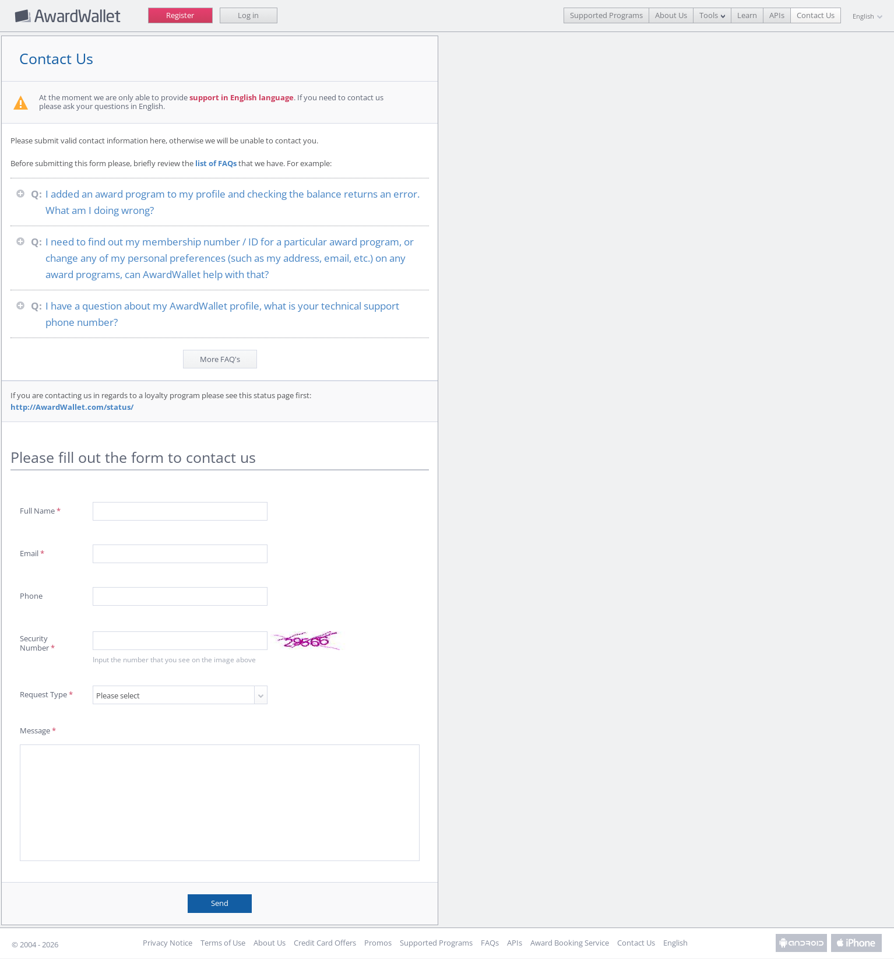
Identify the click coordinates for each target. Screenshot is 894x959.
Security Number (39, 642)
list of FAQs (217, 163)
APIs (776, 15)
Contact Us (816, 15)
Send (221, 903)
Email (34, 553)
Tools (708, 15)
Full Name (42, 510)
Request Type (48, 694)
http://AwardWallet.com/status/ (73, 407)
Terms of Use (222, 943)
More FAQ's (222, 359)
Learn (747, 15)
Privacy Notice (167, 943)
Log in (248, 15)
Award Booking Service (569, 943)
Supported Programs (606, 15)
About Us (671, 15)
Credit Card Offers (325, 943)
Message (40, 730)
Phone (33, 596)
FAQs (490, 943)
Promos (378, 943)
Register (180, 15)
